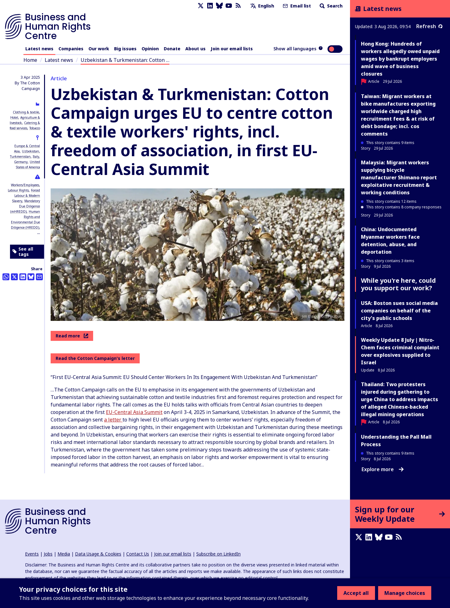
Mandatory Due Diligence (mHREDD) (25, 206)
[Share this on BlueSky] (31, 276)
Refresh (429, 26)
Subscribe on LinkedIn (218, 554)
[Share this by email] (39, 276)
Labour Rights (18, 190)
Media (64, 554)
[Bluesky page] (219, 5)
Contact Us (137, 554)
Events (32, 554)
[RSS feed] (238, 5)
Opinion (150, 49)
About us (195, 49)
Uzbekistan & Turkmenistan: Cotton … (125, 60)
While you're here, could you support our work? (398, 284)
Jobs (48, 554)
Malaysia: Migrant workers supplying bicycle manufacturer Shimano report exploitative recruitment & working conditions (399, 177)
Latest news (39, 49)
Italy (36, 156)
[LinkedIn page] (210, 5)
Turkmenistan (20, 156)
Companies (70, 49)
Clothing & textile (26, 112)
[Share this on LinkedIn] (22, 276)
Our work (98, 49)
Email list (296, 6)
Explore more (383, 469)
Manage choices (404, 593)
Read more (72, 336)
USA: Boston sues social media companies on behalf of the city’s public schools (399, 310)
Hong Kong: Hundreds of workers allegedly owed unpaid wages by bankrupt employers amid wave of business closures (400, 58)
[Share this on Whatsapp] (5, 276)
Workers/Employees (25, 185)
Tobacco (34, 128)
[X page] (200, 5)
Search (330, 6)
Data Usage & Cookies (98, 554)
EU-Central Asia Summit (134, 412)
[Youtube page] (228, 5)
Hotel (14, 117)
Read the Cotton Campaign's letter (95, 358)
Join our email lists (232, 49)
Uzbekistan (30, 151)
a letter (113, 419)
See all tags (22, 251)
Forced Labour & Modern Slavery (26, 195)
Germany (21, 162)
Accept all (356, 593)
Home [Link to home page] (30, 60)
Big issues (125, 49)
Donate (172, 49)
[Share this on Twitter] (14, 276)
